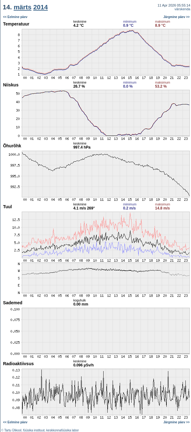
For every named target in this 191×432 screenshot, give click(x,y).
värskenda (182, 9)
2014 (40, 7)
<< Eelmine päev (15, 17)
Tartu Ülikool (12, 430)
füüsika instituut (33, 430)
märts (22, 7)
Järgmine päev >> (176, 17)
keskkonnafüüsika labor (62, 430)
